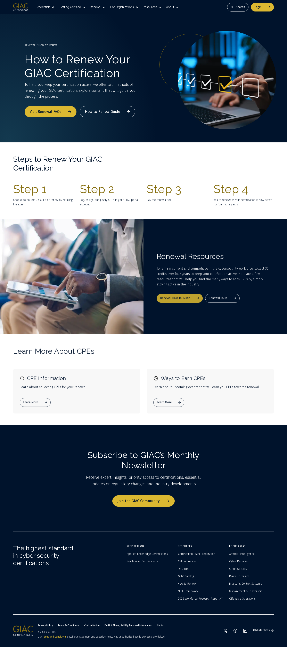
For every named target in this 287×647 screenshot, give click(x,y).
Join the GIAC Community (143, 501)
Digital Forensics (239, 576)
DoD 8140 (184, 569)
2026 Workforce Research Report (200, 598)
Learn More (35, 407)
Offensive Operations (242, 598)
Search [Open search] (238, 7)
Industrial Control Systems (245, 583)
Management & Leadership (245, 591)
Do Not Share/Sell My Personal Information (128, 625)
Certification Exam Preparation (196, 554)
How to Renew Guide (107, 111)
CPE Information (187, 561)
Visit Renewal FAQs (50, 111)
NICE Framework (188, 591)
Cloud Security (238, 569)
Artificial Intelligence (242, 554)
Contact (161, 625)
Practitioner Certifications (142, 561)
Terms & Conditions (68, 625)
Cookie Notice (92, 625)
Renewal (30, 45)
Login (262, 7)
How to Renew (187, 583)
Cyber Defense (238, 561)
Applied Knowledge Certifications (147, 554)
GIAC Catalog (186, 576)
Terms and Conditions (54, 636)
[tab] (45, 7)
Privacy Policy (45, 625)
